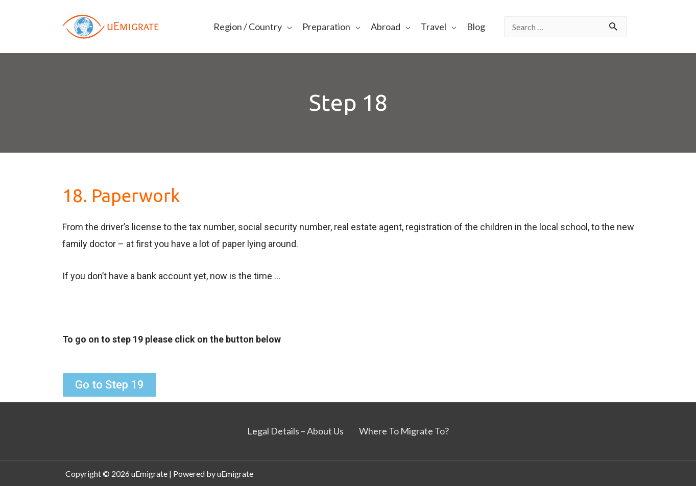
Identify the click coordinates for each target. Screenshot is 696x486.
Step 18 (348, 102)
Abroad (385, 26)
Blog (476, 26)
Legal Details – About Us (295, 430)
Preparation (326, 26)
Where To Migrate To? (404, 430)
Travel (433, 26)
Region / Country (247, 26)
